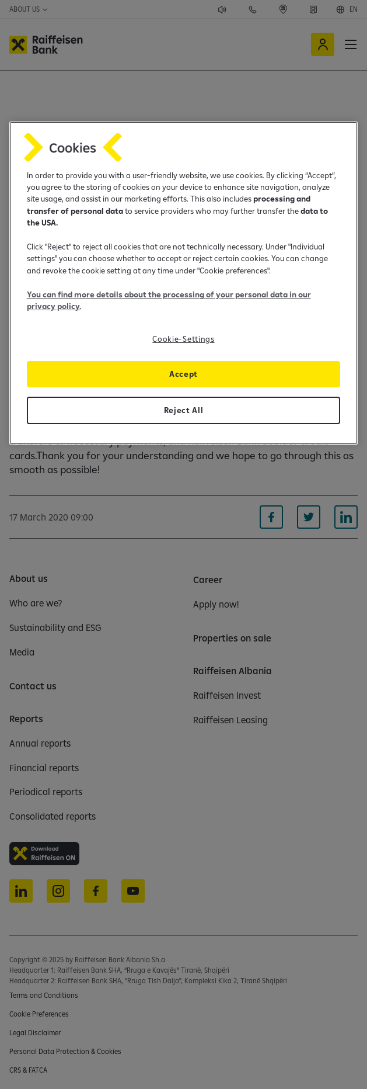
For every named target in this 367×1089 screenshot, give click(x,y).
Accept (183, 374)
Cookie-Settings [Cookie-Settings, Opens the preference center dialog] (183, 339)
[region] (183, 283)
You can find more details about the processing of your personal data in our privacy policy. (169, 300)
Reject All (184, 410)
